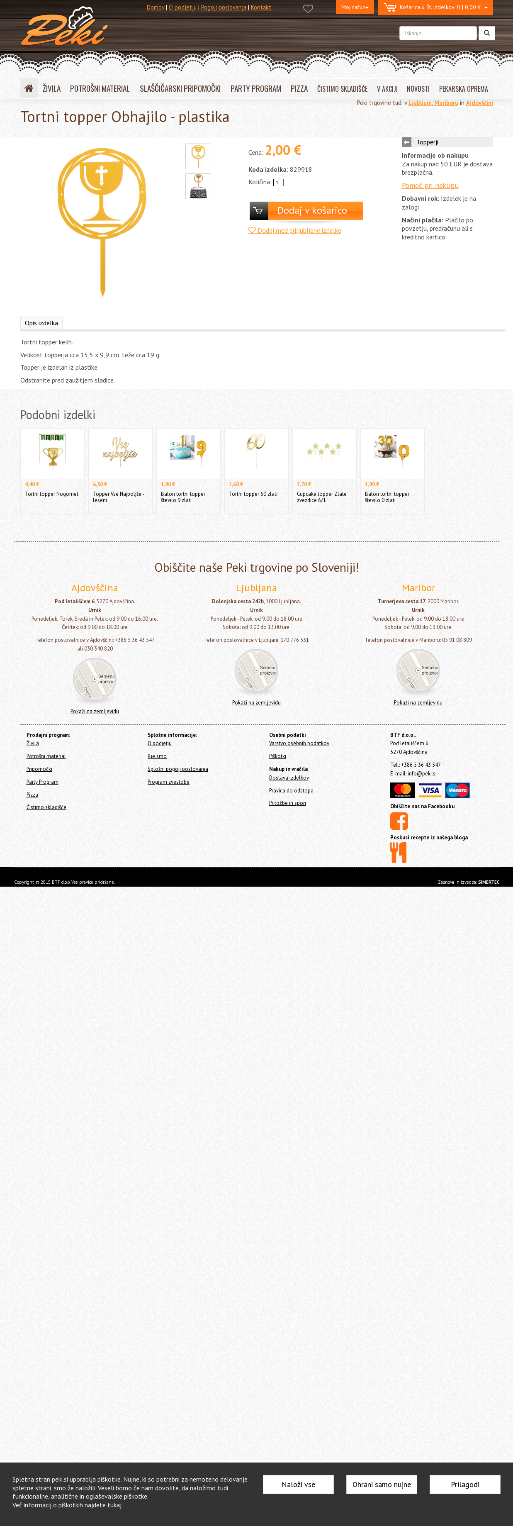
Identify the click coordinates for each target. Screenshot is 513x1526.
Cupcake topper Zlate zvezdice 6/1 (322, 496)
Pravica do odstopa (291, 790)
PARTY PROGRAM (256, 88)
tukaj (114, 1505)
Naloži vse (298, 1484)
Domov (155, 7)
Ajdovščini (479, 103)
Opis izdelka (41, 323)
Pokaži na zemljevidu (95, 711)
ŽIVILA (52, 88)
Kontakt (261, 7)
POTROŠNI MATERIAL (100, 88)
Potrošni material (46, 756)
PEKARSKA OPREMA (463, 89)
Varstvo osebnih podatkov (299, 743)
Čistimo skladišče (46, 807)
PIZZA (299, 88)
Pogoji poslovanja (223, 7)
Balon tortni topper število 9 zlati (183, 496)
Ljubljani (420, 103)
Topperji (427, 142)
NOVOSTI (418, 89)
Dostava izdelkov (289, 777)
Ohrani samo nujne (382, 1484)
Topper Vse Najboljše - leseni (118, 496)
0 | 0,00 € (436, 7)
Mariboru (446, 103)
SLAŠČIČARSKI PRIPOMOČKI (180, 88)
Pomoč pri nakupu (430, 185)
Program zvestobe (169, 781)
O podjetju (183, 7)
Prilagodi (465, 1484)
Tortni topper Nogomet (51, 493)
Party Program (42, 781)
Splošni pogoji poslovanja (178, 769)
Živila (33, 743)
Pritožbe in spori (287, 803)
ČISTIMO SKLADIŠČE (342, 89)
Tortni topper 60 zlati (253, 493)
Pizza (32, 794)
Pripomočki (39, 769)
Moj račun (355, 7)
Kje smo (157, 756)
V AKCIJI (387, 89)
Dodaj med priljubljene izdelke (294, 230)
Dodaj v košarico (312, 210)
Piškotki (277, 756)
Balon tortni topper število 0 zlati (387, 496)
